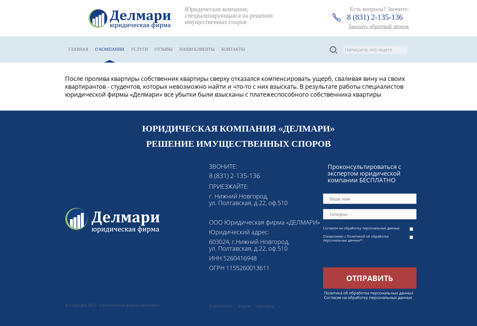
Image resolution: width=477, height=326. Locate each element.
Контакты (233, 49)
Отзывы (163, 49)
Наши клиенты (197, 49)
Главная (78, 49)
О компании (109, 49)
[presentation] (369, 255)
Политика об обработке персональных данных (368, 293)
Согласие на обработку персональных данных (368, 297)
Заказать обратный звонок (378, 26)
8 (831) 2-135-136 (375, 17)
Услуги (139, 49)
